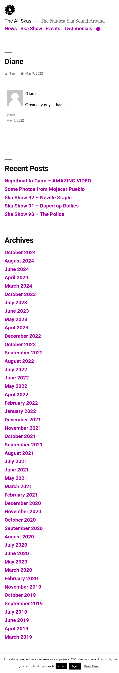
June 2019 (17, 620)
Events (52, 28)
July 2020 (16, 545)
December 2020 (23, 503)
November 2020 (23, 511)
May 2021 (16, 478)
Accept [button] (61, 666)
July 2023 (16, 302)
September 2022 (24, 353)
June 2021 (17, 470)
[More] (98, 29)
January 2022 (20, 411)
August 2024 (19, 261)
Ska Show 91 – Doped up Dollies (42, 206)
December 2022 (23, 336)
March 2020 (18, 570)
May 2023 (16, 319)
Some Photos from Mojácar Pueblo (45, 189)
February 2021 (21, 495)
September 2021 (24, 445)
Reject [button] (74, 666)
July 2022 (16, 369)
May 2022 (16, 386)
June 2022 (17, 378)
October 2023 (20, 294)
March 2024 (18, 286)
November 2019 (23, 587)
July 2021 (16, 461)
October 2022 (20, 344)
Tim (12, 73)
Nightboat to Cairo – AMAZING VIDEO (48, 181)
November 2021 (23, 428)
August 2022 (19, 361)
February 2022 (21, 403)
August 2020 (19, 537)
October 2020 (20, 520)
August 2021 (19, 453)
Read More (91, 666)
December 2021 (23, 420)
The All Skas (18, 21)
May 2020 (16, 562)
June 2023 (17, 311)
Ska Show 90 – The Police (34, 214)
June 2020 (17, 553)
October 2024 (20, 252)
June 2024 (17, 269)
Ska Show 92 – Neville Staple (38, 198)
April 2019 (16, 629)
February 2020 (21, 578)
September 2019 (24, 603)
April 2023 (16, 328)
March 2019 (18, 637)
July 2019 (16, 612)
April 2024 (16, 277)
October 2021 (20, 436)
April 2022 (16, 395)
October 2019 (20, 595)
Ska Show (31, 28)
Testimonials (78, 28)
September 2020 (24, 528)
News (11, 28)
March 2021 (18, 486)
